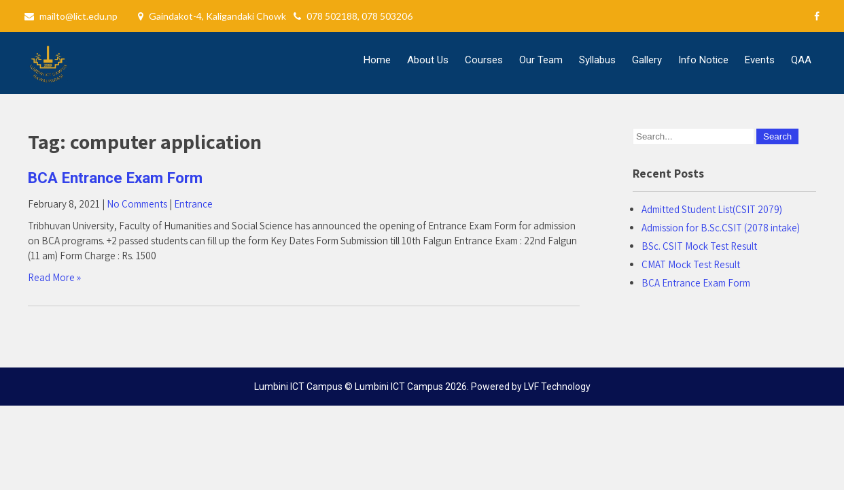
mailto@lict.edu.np (78, 16)
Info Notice (703, 60)
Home (377, 60)
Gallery (647, 60)
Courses (484, 60)
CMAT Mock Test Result (690, 264)
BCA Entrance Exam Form (115, 177)
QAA (801, 60)
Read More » (54, 277)
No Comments (137, 203)
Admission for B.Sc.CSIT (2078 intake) (720, 227)
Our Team (541, 60)
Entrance (193, 203)
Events (760, 60)
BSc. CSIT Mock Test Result (699, 246)
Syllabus (597, 60)
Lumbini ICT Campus (399, 386)
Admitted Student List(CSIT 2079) (711, 209)
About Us (428, 60)
